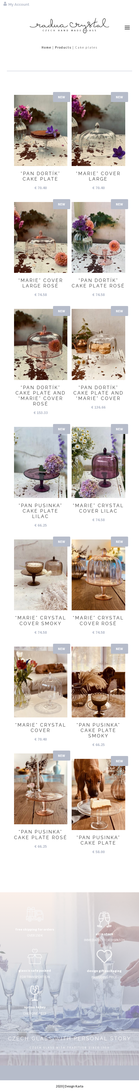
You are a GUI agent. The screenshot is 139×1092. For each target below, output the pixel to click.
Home (46, 47)
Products (63, 47)
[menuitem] (125, 4)
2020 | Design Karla (69, 1086)
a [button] (127, 28)
